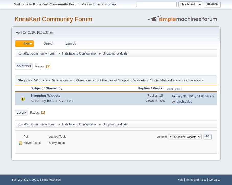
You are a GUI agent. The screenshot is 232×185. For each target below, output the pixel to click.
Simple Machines (50, 179)
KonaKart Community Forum (53, 19)
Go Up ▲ (215, 179)
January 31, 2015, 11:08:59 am (192, 96)
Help (180, 179)
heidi (50, 101)
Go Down (23, 66)
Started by (54, 88)
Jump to (162, 136)
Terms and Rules (196, 179)
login (96, 4)
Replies (144, 88)
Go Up (21, 112)
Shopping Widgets (45, 95)
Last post (176, 89)
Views (158, 88)
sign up (110, 4)
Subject (36, 88)
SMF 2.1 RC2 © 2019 (24, 179)
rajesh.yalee (184, 101)
